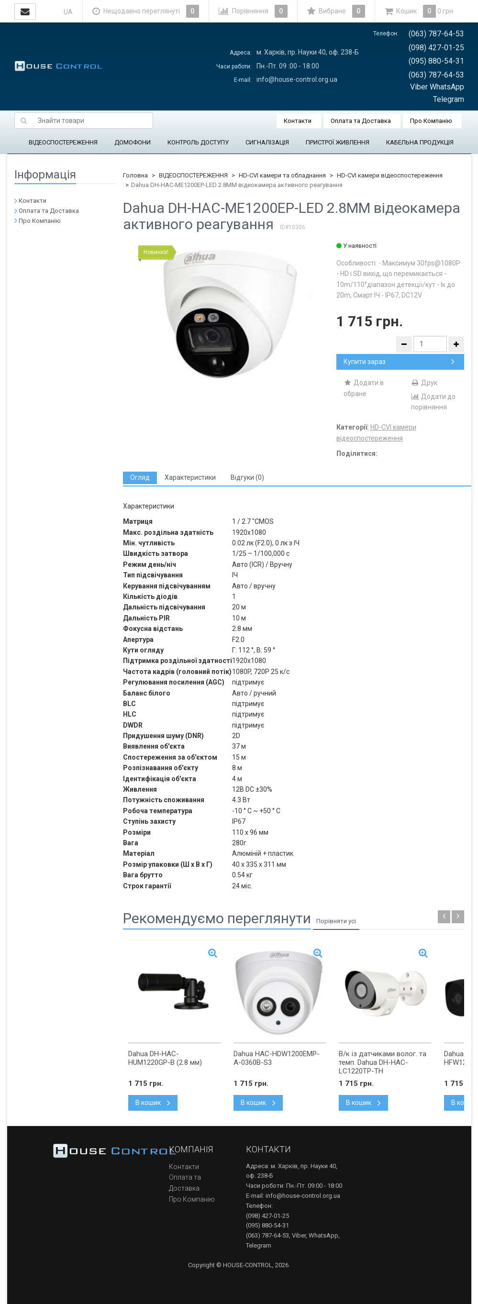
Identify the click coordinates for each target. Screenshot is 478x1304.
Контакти (297, 120)
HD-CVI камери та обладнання (282, 175)
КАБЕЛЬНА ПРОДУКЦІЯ (420, 142)
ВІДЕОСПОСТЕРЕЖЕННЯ (63, 142)
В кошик (152, 1102)
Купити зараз (399, 361)
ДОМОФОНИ (132, 142)
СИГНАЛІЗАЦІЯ (267, 142)
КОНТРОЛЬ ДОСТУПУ (198, 142)
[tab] (140, 478)
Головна (135, 175)
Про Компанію (431, 120)
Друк (424, 383)
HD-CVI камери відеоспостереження (390, 175)
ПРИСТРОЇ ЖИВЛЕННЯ (337, 142)
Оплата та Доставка (361, 120)
